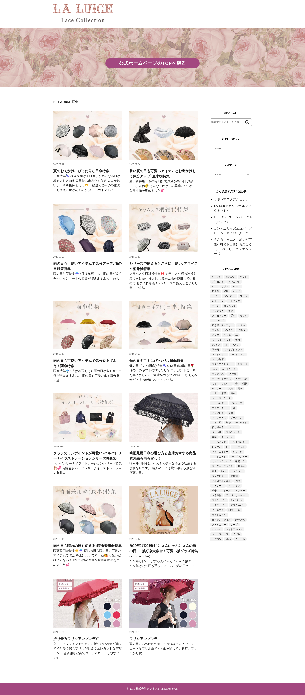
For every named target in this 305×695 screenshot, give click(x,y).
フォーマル (239, 446)
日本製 (215, 291)
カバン (215, 296)
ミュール (240, 539)
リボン (224, 286)
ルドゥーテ (218, 301)
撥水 (237, 340)
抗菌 (230, 388)
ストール (226, 490)
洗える (227, 335)
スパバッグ (236, 500)
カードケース (229, 369)
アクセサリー (219, 315)
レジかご (216, 446)
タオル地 (216, 432)
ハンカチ (228, 330)
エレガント (234, 281)
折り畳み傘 (218, 427)
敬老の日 (240, 461)
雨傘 (240, 388)
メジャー (240, 490)
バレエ (215, 335)
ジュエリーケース (221, 398)
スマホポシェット (233, 349)
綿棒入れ (240, 519)
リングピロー (219, 476)
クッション (227, 437)
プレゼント (218, 281)
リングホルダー (239, 442)
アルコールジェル (221, 480)
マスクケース (219, 417)
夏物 (214, 437)
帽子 (244, 383)
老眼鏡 (241, 466)
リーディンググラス (222, 466)
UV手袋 (232, 374)
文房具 (215, 330)
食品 (228, 539)
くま (214, 383)
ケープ (234, 524)
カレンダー (237, 471)
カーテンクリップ (221, 461)
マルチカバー (219, 500)
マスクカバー (238, 505)
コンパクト (229, 296)
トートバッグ (219, 354)
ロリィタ (237, 451)
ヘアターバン (219, 505)
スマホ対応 (218, 359)
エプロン (216, 539)
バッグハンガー (239, 456)
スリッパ (242, 364)
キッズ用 (216, 422)
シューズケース (220, 534)
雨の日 (215, 349)
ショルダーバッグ (221, 340)
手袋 (233, 315)
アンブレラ (218, 412)
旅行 (237, 480)
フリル (243, 296)
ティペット (241, 422)
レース (236, 286)
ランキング (234, 301)
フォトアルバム (234, 529)
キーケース (218, 485)
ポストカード (219, 456)
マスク (235, 344)
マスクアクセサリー (222, 364)
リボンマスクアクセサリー (232, 199)
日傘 (230, 412)
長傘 (233, 393)
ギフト (243, 276)
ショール (216, 529)
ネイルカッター (220, 451)
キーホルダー (219, 403)
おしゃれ (216, 276)
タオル (241, 325)
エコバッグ (218, 320)
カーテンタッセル (221, 519)
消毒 (214, 471)
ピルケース (236, 403)
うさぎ (243, 315)
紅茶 (228, 422)
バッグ (236, 291)
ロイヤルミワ (238, 354)
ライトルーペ (219, 514)
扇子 (214, 490)
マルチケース (233, 432)
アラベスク (241, 378)
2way (214, 369)
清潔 (223, 393)
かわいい (230, 276)
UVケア (216, 344)
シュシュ (233, 427)
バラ (214, 286)
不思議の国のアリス (222, 325)
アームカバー (219, 524)
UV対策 (242, 330)
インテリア (218, 310)
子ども (236, 534)
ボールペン (236, 417)
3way (223, 471)
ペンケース (218, 388)
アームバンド (219, 442)
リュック (226, 383)
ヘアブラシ (234, 485)
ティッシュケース (221, 378)
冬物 (230, 310)
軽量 (226, 291)
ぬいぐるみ (218, 374)
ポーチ (215, 306)
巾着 (214, 393)
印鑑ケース (234, 510)
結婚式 (234, 476)
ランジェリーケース (236, 495)
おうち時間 (229, 306)
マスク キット (220, 408)
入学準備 (216, 495)
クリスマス (218, 510)
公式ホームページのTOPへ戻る (152, 63)
